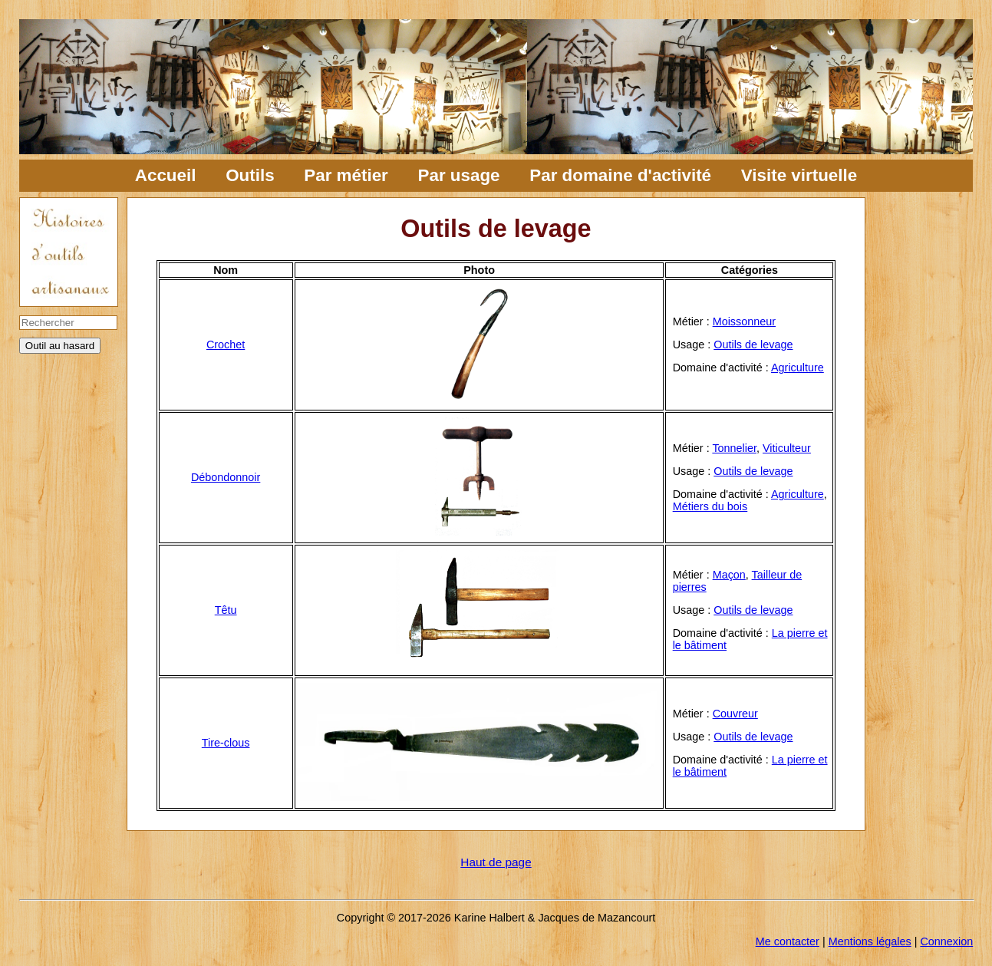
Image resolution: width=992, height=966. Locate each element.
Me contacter (787, 941)
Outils (250, 175)
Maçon (729, 575)
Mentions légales (870, 941)
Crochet (225, 344)
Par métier (346, 175)
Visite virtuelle (799, 175)
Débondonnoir (225, 477)
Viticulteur (787, 448)
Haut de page (495, 862)
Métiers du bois (710, 506)
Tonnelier (734, 448)
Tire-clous (226, 743)
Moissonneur (744, 321)
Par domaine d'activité (620, 175)
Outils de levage (753, 344)
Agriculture (797, 367)
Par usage (459, 175)
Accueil (165, 175)
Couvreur (735, 713)
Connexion (946, 941)
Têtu (226, 610)
